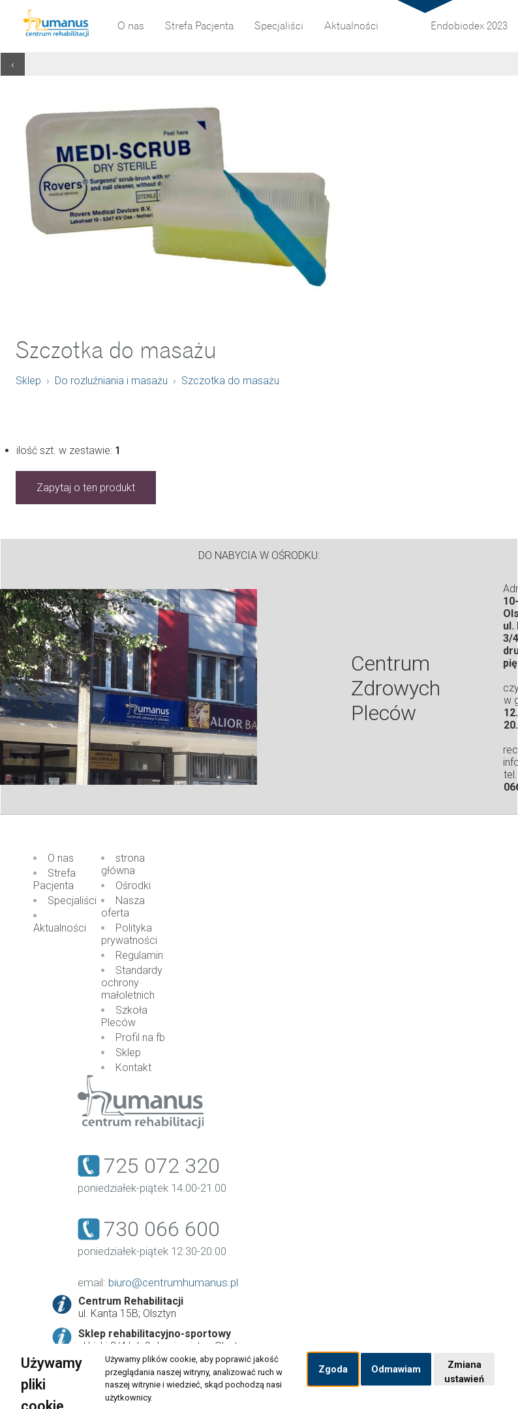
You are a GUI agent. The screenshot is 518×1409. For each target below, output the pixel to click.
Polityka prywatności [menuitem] (129, 934)
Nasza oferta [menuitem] (123, 906)
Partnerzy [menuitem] (274, 9)
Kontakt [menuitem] (133, 1067)
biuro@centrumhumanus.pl (173, 1282)
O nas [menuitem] (130, 26)
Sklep (28, 380)
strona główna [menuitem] (123, 864)
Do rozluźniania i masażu (111, 380)
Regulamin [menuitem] (139, 955)
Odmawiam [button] (396, 1369)
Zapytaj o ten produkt (86, 487)
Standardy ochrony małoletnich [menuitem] (131, 982)
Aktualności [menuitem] (351, 26)
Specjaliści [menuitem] (278, 26)
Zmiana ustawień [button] (464, 1372)
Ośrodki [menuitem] (133, 885)
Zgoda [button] (333, 1369)
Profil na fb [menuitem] (140, 1037)
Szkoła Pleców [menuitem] (124, 1016)
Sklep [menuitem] (128, 1052)
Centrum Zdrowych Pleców (395, 688)
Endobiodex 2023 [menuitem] (469, 26)
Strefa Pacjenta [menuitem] (199, 26)
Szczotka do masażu (230, 380)
